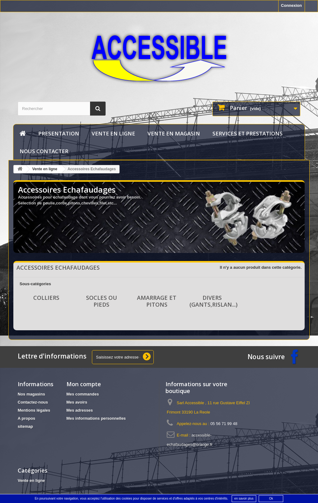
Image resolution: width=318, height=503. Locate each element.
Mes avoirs (76, 402)
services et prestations (247, 133)
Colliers (46, 297)
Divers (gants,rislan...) (213, 301)
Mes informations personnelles (96, 418)
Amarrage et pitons (156, 301)
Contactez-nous (33, 402)
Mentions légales (34, 410)
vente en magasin (174, 133)
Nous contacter (44, 151)
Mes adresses (79, 410)
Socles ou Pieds (101, 301)
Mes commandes (82, 394)
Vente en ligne (113, 133)
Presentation (58, 133)
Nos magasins (31, 394)
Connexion (291, 5)
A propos (26, 418)
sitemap (25, 426)
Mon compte (83, 384)
